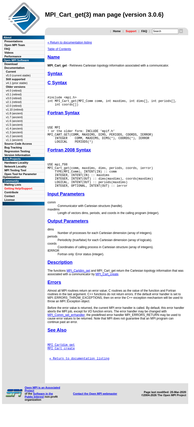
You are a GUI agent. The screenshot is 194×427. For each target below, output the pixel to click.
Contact (9, 196)
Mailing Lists (12, 184)
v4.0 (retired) (13, 90)
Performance (12, 56)
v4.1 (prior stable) (17, 82)
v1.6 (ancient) (14, 120)
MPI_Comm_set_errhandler (66, 326)
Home (117, 31)
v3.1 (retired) (13, 94)
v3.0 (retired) (13, 98)
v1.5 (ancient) (14, 124)
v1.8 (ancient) (14, 113)
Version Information (17, 155)
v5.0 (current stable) (18, 75)
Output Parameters (67, 232)
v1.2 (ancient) (14, 136)
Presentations (13, 41)
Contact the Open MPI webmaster (95, 411)
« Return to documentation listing (69, 42)
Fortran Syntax (63, 115)
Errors (54, 293)
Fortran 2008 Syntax (69, 156)
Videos (8, 52)
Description (59, 273)
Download (11, 64)
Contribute (11, 192)
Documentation (14, 67)
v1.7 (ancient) (14, 117)
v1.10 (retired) (14, 109)
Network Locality (15, 166)
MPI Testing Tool (15, 170)
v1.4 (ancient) (14, 128)
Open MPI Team (14, 45)
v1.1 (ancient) (14, 139)
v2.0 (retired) (13, 105)
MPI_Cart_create (106, 285)
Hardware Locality (16, 162)
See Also (56, 341)
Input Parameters (66, 205)
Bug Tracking (13, 147)
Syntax (54, 73)
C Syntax (57, 82)
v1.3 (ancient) (14, 132)
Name (53, 57)
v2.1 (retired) (13, 101)
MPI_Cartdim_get (78, 282)
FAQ (144, 31)
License (9, 199)
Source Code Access (18, 143)
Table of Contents (59, 49)
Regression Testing (17, 151)
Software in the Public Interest (39, 413)
